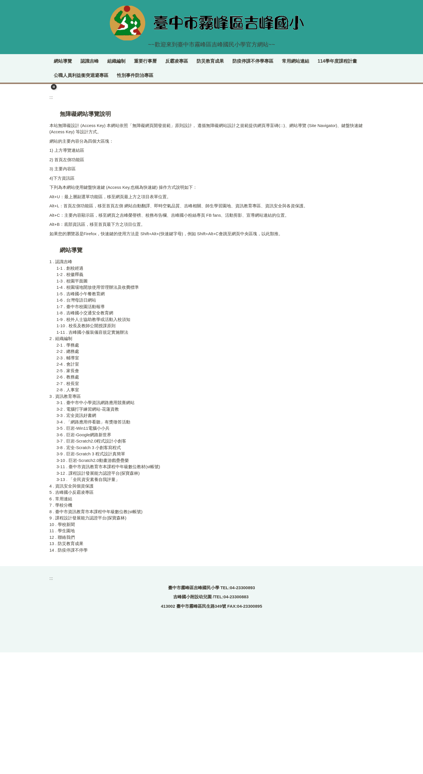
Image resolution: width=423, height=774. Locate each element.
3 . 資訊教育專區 (65, 516)
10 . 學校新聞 (62, 644)
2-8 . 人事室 (68, 509)
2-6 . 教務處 (68, 497)
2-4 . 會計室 (68, 484)
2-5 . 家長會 (68, 490)
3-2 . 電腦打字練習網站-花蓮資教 (88, 529)
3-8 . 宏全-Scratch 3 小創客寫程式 (89, 567)
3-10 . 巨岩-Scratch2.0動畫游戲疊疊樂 (93, 580)
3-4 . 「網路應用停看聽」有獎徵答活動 (93, 541)
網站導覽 (98, 61)
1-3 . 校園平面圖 (72, 400)
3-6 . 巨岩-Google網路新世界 (84, 554)
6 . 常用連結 (61, 618)
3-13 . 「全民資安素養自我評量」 (88, 599)
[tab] (264, 197)
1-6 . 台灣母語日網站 (76, 420)
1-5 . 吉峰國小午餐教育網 (81, 413)
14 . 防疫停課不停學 (68, 669)
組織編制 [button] (151, 61)
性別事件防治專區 (183, 75)
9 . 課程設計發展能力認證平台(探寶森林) (88, 638)
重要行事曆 (180, 61)
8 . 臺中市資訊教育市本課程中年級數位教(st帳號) (96, 631)
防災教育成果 (245, 61)
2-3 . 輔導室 (68, 477)
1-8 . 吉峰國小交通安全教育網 (85, 433)
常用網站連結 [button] (330, 61)
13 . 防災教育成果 (66, 663)
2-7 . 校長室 (68, 503)
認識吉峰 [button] (124, 61)
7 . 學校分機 (61, 625)
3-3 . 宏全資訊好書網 (76, 535)
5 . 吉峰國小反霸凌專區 (71, 612)
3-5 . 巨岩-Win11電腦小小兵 (83, 548)
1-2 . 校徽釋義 (70, 394)
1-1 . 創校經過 (70, 388)
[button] (54, 87)
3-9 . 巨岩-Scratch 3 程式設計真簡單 (91, 574)
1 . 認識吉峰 (61, 381)
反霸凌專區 (211, 61)
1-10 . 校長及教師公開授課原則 (86, 445)
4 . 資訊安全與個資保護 (71, 605)
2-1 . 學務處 (68, 464)
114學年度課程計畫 (73, 75)
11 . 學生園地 (62, 650)
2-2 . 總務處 (68, 471)
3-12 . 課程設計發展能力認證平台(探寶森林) (98, 593)
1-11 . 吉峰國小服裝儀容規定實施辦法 (93, 452)
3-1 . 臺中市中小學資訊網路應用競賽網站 (96, 522)
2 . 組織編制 (61, 458)
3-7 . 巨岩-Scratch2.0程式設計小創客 (92, 561)
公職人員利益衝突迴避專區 (129, 75)
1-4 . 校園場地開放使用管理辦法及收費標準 (98, 407)
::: (56, 61)
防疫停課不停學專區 (287, 61)
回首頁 (73, 61)
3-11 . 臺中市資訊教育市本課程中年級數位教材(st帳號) (108, 586)
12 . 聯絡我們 (62, 657)
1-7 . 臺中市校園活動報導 (81, 426)
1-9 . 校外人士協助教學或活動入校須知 (93, 439)
